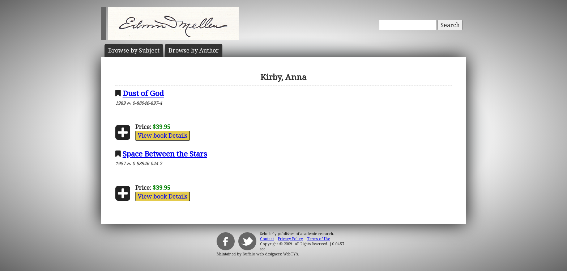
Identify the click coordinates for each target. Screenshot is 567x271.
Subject (133, 50)
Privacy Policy (290, 238)
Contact (267, 238)
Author (194, 50)
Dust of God (143, 93)
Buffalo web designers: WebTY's (270, 254)
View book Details (162, 135)
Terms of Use (318, 238)
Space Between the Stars (165, 154)
